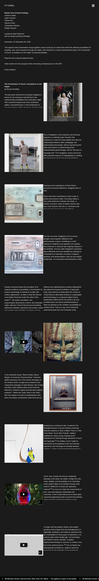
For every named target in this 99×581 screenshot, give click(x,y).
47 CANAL (9, 5)
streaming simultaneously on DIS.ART (47, 64)
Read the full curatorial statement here (19, 58)
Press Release (10, 70)
